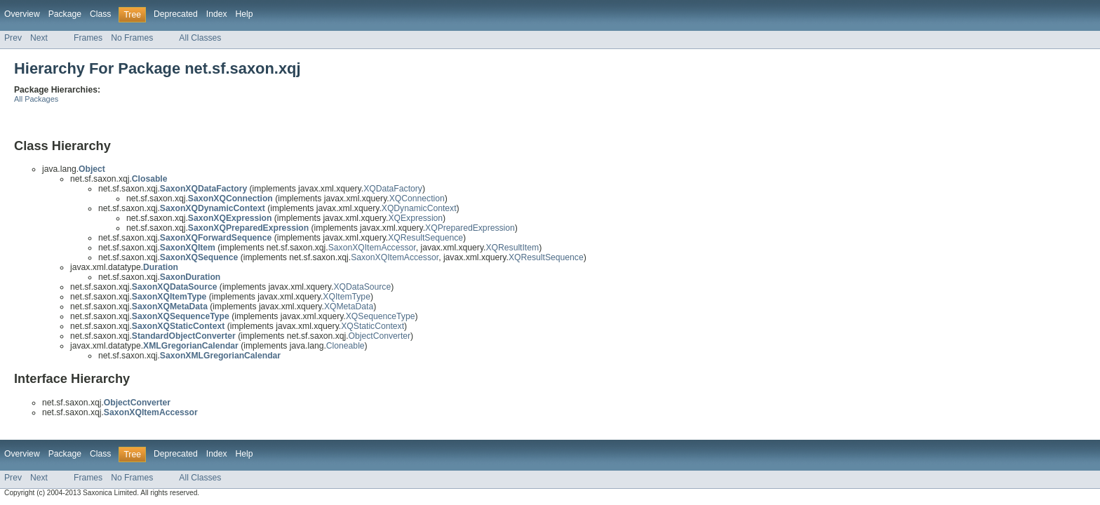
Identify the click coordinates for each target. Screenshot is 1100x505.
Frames (88, 38)
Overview (22, 14)
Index (216, 14)
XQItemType (346, 297)
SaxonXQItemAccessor (372, 247)
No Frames (132, 38)
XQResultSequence (425, 238)
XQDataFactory (392, 189)
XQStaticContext (372, 326)
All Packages (36, 99)
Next (39, 38)
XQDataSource (362, 287)
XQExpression (415, 218)
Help (244, 14)
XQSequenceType (380, 316)
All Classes (200, 38)
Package (64, 14)
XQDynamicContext (419, 208)
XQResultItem (512, 247)
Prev (13, 38)
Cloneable (345, 346)
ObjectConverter (380, 336)
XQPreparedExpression (470, 228)
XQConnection (417, 198)
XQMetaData (348, 306)
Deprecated (176, 14)
